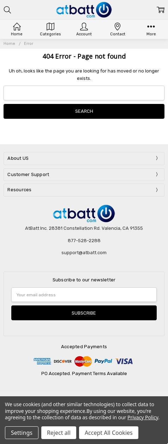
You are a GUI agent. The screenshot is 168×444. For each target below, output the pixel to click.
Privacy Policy (142, 417)
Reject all (59, 433)
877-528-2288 (84, 240)
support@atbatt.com (84, 252)
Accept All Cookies (109, 433)
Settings (21, 433)
